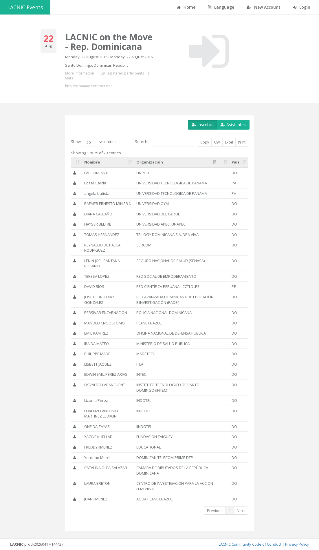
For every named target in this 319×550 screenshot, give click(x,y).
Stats (69, 78)
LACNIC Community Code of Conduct (250, 544)
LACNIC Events (25, 7)
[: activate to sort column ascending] (76, 162)
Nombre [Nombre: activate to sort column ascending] (92, 162)
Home (186, 7)
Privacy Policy (297, 544)
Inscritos (202, 124)
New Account (263, 7)
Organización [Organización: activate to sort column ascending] (149, 162)
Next (241, 510)
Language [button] (221, 7)
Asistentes (233, 124)
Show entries (94, 142)
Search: (165, 142)
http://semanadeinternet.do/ (88, 86)
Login (301, 7)
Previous (215, 510)
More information (79, 73)
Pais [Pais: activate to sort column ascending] (235, 162)
